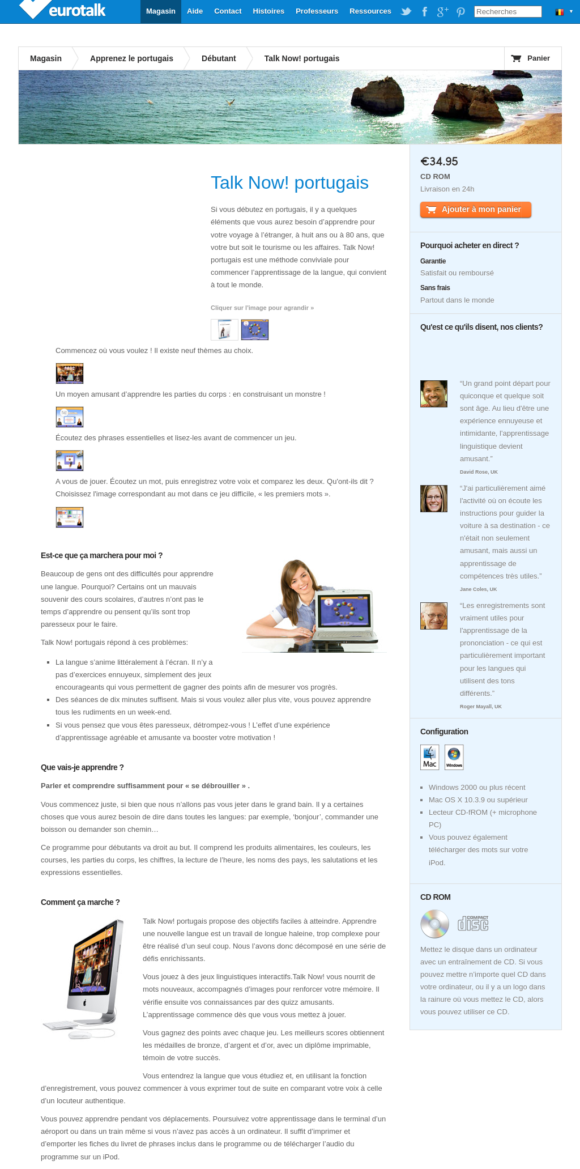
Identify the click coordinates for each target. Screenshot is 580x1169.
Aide (195, 11)
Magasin (161, 11)
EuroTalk (63, 11)
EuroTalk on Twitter (406, 12)
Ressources (370, 11)
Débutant (219, 58)
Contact (227, 11)
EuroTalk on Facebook (424, 12)
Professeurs (317, 11)
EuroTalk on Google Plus (442, 12)
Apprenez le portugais (131, 58)
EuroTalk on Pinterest (460, 12)
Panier (538, 58)
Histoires (269, 11)
